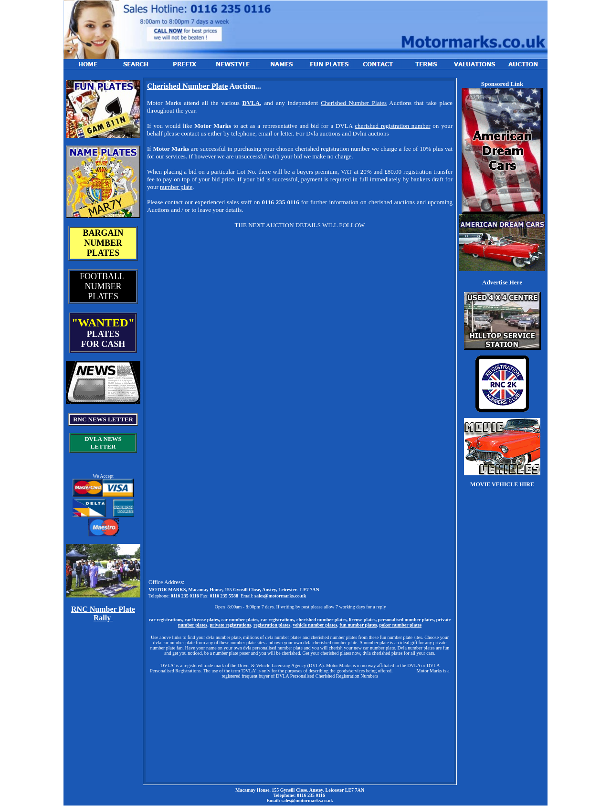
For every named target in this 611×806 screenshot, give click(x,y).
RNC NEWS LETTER (103, 419)
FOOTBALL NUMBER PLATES (103, 286)
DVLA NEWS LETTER (103, 442)
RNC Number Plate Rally (103, 613)
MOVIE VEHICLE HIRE (502, 484)
